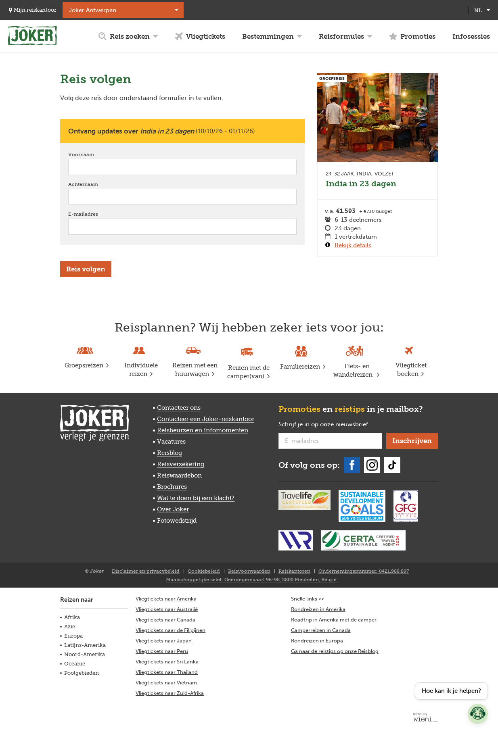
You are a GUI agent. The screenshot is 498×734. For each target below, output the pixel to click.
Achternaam (94, 184)
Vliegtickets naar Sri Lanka (167, 662)
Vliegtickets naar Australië (167, 609)
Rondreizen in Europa (317, 641)
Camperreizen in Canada (321, 630)
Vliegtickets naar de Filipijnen (170, 630)
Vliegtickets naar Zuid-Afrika (170, 693)
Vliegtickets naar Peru (162, 651)
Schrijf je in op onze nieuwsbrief (330, 424)
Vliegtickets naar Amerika (166, 599)
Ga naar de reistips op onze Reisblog (335, 651)
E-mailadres (94, 214)
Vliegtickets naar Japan (164, 641)
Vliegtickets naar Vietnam (166, 683)
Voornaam (92, 154)
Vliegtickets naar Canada (165, 620)
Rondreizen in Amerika (318, 609)
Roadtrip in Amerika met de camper (334, 620)
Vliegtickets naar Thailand (167, 672)
